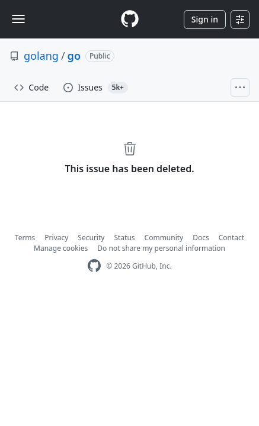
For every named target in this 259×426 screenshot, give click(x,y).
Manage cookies (61, 248)
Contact (231, 238)
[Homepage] (129, 19)
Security (91, 238)
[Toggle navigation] (18, 19)
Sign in (204, 19)
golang (41, 56)
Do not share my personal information (161, 248)
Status (124, 238)
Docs (201, 238)
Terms (25, 238)
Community (164, 238)
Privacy (56, 238)
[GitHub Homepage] (94, 266)
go (74, 56)
